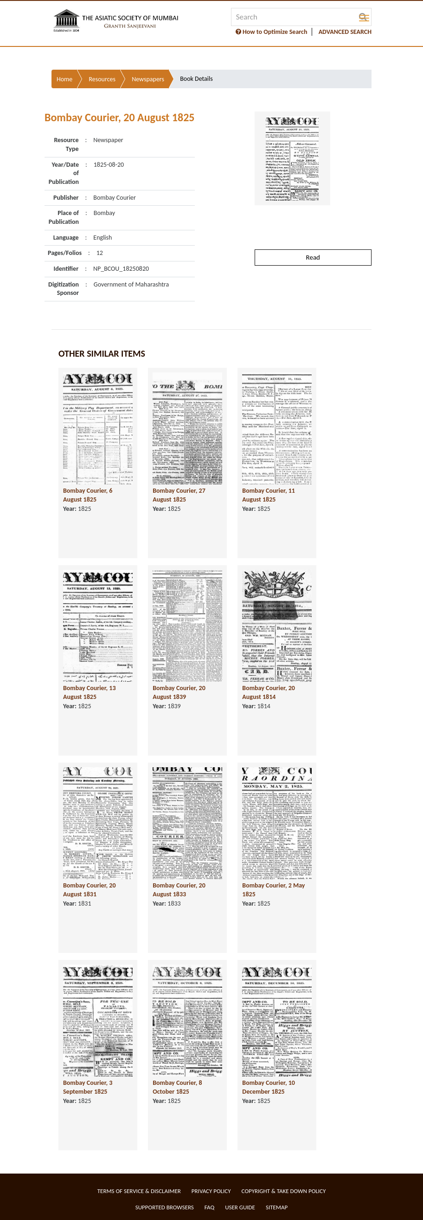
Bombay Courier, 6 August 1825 (87, 495)
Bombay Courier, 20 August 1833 (179, 889)
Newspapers (148, 79)
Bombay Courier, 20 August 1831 (89, 889)
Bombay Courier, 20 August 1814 (268, 692)
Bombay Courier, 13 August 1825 (89, 692)
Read (313, 257)
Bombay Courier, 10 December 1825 (268, 1087)
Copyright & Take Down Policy (284, 1190)
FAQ (209, 1207)
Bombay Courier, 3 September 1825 (87, 1087)
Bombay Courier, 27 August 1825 (179, 495)
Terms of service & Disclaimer (139, 1190)
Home (64, 79)
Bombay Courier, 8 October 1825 (177, 1087)
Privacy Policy (211, 1190)
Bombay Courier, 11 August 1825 (268, 495)
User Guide (240, 1207)
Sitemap (277, 1207)
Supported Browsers (164, 1207)
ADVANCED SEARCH (345, 32)
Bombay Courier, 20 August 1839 (179, 692)
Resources (102, 79)
